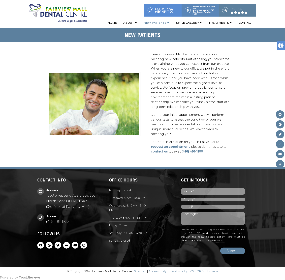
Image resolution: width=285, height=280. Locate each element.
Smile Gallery (187, 22)
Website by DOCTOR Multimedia (195, 271)
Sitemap (140, 271)
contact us (158, 151)
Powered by (20, 277)
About (128, 22)
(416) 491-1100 (191, 151)
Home (112, 22)
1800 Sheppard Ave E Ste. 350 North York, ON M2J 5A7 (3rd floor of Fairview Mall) (70, 200)
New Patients (155, 22)
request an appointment (169, 147)
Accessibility (157, 271)
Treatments (219, 22)
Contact (246, 22)
